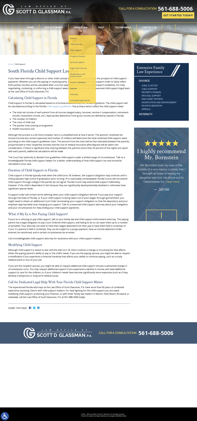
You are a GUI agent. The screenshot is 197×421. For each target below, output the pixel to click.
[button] (154, 215)
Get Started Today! (178, 15)
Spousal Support (151, 96)
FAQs (101, 27)
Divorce (144, 80)
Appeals (146, 109)
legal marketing (101, 416)
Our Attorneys (54, 27)
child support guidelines (59, 106)
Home (30, 27)
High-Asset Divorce (152, 99)
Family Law (80, 27)
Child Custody (150, 85)
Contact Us (149, 27)
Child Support (149, 89)
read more (173, 181)
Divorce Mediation (152, 106)
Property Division (151, 92)
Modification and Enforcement (159, 102)
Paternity (145, 114)
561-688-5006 (175, 8)
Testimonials (123, 27)
